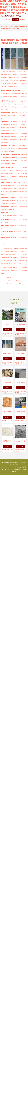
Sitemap (14, 471)
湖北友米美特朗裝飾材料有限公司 (12, 16)
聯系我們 (22, 19)
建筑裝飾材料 (20, 467)
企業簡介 (8, 19)
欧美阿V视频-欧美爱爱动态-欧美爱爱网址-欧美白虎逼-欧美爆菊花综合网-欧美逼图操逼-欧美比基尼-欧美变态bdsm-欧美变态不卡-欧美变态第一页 (14, 7)
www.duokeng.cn (13, 467)
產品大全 (15, 19)
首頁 (3, 19)
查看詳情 (7, 329)
